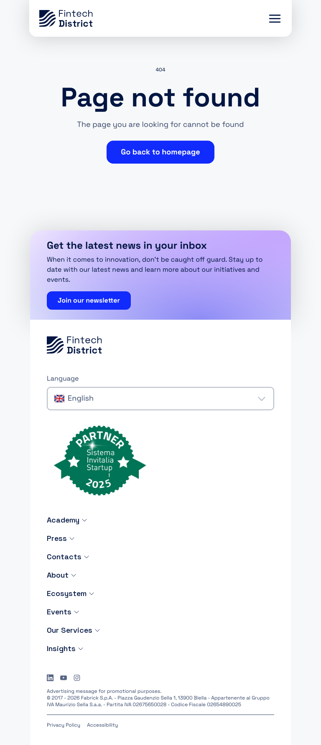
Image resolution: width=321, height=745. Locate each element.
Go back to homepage (160, 152)
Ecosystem (71, 593)
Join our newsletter (89, 300)
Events (63, 611)
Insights (65, 648)
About (62, 575)
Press (61, 538)
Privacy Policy (63, 725)
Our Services (74, 630)
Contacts (68, 556)
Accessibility (102, 725)
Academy (67, 520)
